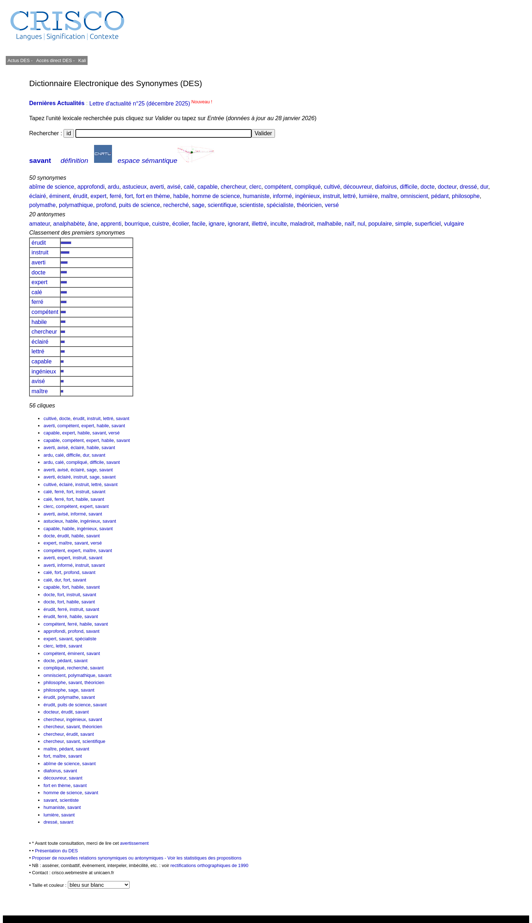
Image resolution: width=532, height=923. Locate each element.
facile (198, 224)
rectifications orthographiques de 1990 (209, 865)
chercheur (233, 187)
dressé (468, 187)
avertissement (134, 843)
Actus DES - (20, 60)
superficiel (428, 224)
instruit (331, 196)
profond (106, 205)
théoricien (309, 205)
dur (484, 187)
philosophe (466, 196)
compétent (278, 187)
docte (427, 187)
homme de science (216, 196)
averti (157, 187)
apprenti (111, 224)
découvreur (357, 187)
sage (198, 205)
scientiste (251, 205)
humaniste (256, 196)
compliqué (307, 187)
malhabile (329, 224)
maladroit (302, 224)
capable (207, 187)
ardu (113, 187)
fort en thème (153, 196)
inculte (278, 224)
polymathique (76, 205)
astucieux (134, 187)
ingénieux (307, 196)
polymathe (42, 205)
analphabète (69, 224)
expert (98, 196)
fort (129, 196)
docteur (447, 187)
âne (93, 224)
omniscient (414, 196)
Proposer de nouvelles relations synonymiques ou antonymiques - (99, 858)
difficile (408, 187)
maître (389, 196)
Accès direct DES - (55, 60)
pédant (440, 196)
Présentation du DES (56, 850)
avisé (174, 187)
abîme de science (51, 187)
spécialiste (280, 205)
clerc (255, 187)
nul (361, 224)
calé (189, 187)
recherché (176, 205)
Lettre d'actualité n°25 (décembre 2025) (151, 103)
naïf (349, 224)
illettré (259, 224)
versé (332, 205)
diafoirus (386, 187)
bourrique (137, 224)
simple (403, 224)
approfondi (91, 187)
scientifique (222, 205)
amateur (39, 224)
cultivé (332, 187)
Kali (82, 60)
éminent (59, 196)
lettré (349, 196)
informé (282, 196)
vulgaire (454, 224)
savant (40, 160)
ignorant (238, 224)
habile (180, 196)
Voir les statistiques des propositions (204, 858)
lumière (368, 196)
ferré (115, 196)
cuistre (160, 224)
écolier (180, 224)
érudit (80, 196)
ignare (216, 224)
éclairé (37, 196)
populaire (380, 224)
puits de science (139, 205)
